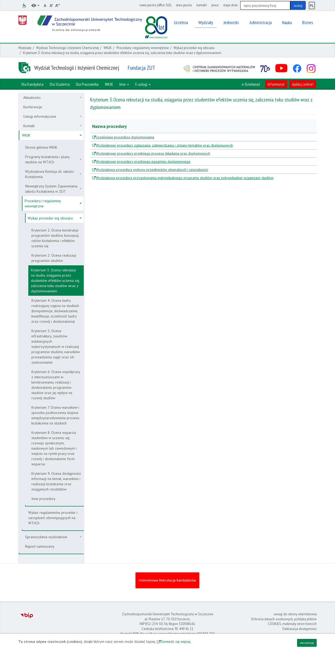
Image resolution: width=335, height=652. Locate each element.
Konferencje (32, 107)
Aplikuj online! (303, 84)
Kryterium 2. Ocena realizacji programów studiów (53, 258)
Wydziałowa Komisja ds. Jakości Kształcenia (53, 174)
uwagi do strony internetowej (295, 614)
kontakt (202, 5)
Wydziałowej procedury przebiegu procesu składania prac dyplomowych (153, 153)
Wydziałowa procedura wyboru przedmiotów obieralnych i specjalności (152, 169)
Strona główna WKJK (41, 147)
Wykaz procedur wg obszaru (194, 48)
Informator (276, 84)
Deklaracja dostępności (299, 629)
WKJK (108, 48)
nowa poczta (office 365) (155, 5)
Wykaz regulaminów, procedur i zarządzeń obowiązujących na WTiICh (52, 517)
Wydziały (24, 48)
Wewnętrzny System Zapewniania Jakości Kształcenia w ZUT (53, 189)
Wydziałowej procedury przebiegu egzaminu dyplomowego (143, 161)
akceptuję (307, 643)
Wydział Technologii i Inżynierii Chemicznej (67, 48)
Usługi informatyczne (52, 116)
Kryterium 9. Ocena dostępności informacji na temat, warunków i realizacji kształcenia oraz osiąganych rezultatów (56, 481)
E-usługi (143, 84)
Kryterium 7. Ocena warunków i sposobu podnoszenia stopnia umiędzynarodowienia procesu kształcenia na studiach (55, 415)
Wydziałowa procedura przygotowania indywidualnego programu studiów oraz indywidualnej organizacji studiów (184, 177)
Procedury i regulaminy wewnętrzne (142, 48)
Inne (124, 84)
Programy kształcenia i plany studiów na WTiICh (53, 159)
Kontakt (52, 125)
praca (215, 5)
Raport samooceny (39, 546)
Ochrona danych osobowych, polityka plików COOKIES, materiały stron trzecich (284, 621)
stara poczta (184, 5)
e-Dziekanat (251, 84)
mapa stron (230, 5)
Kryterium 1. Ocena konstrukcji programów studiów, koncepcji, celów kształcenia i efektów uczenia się (55, 238)
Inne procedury (43, 498)
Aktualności (52, 97)
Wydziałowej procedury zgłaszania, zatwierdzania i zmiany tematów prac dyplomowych (164, 145)
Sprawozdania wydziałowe (53, 537)
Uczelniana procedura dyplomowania (125, 137)
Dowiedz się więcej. (175, 641)
